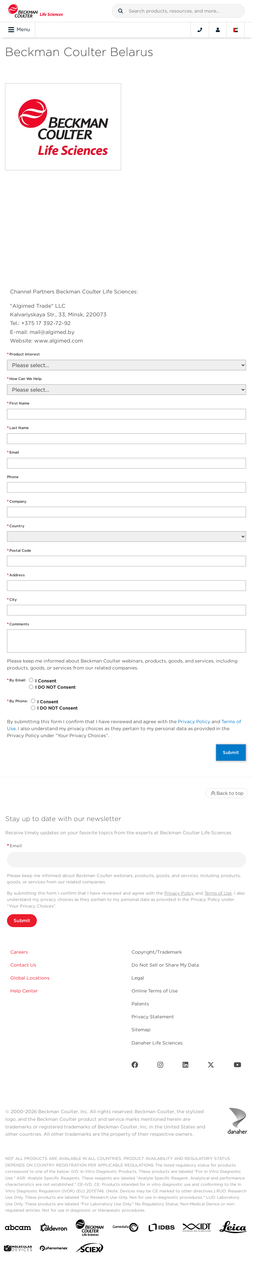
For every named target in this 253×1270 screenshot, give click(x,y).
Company (17, 501)
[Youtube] (237, 1066)
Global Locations (29, 978)
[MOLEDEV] (18, 1249)
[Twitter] (211, 1066)
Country (16, 526)
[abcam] (18, 1228)
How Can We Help (24, 379)
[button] (120, 11)
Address (16, 575)
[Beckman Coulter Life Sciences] (89, 1229)
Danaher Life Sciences (157, 1043)
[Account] (217, 29)
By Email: (16, 680)
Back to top (226, 793)
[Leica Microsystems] (233, 1229)
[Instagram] (160, 1066)
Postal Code (19, 550)
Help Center (24, 990)
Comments (18, 624)
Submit (231, 752)
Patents (140, 1003)
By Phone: (17, 701)
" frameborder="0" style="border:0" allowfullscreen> (96, 227)
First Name (18, 403)
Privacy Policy (194, 721)
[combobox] (178, 11)
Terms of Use (218, 893)
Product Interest (23, 354)
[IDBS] (161, 1229)
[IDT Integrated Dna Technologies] (197, 1229)
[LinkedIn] (186, 1066)
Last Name (18, 428)
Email (13, 452)
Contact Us (23, 965)
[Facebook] (134, 1066)
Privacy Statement (152, 1016)
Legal (137, 978)
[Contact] (200, 29)
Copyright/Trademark (156, 952)
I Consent (45, 680)
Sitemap (140, 1029)
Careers (19, 952)
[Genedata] (125, 1228)
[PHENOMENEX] (53, 1249)
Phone (13, 477)
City (12, 600)
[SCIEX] (89, 1249)
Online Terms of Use (154, 990)
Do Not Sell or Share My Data (165, 965)
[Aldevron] (53, 1229)
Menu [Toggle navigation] (19, 30)
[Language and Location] (236, 29)
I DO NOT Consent (55, 687)
